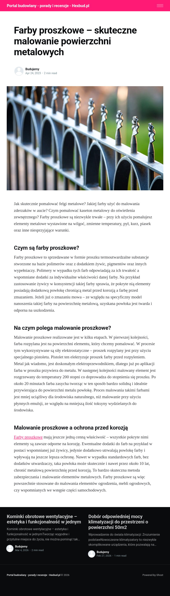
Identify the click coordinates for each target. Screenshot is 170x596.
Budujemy (32, 69)
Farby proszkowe (28, 437)
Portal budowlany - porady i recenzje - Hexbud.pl (48, 5)
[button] (160, 5)
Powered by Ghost (153, 574)
